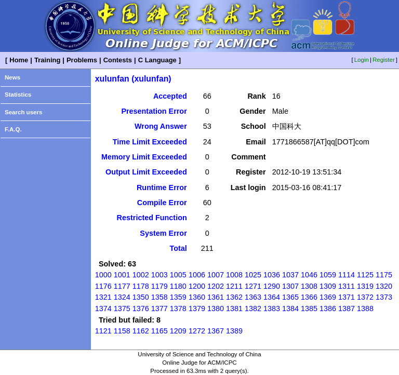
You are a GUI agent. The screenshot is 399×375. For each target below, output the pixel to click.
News (12, 77)
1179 (159, 286)
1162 (140, 331)
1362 (234, 297)
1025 (253, 275)
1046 (309, 275)
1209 (178, 331)
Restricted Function (152, 217)
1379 (197, 308)
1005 (178, 275)
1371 (346, 297)
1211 (234, 286)
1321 (103, 297)
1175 (384, 275)
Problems (81, 60)
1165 (159, 331)
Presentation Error (154, 111)
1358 (159, 297)
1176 (103, 286)
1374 (103, 308)
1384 (290, 308)
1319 (365, 286)
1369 (328, 297)
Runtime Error (162, 187)
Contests (117, 60)
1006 (197, 275)
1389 (234, 331)
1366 (309, 297)
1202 (215, 286)
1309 (328, 286)
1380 (215, 308)
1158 (122, 331)
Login (361, 60)
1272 (197, 331)
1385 (309, 308)
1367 (215, 331)
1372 (365, 297)
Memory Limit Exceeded (144, 157)
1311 (346, 286)
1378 (178, 308)
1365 (290, 297)
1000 (103, 275)
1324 (122, 297)
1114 (346, 275)
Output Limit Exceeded (146, 172)
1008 (234, 275)
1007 (215, 275)
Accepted (170, 96)
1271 (253, 286)
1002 (140, 275)
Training (47, 60)
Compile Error (162, 202)
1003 (159, 275)
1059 (328, 275)
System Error (163, 233)
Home (18, 60)
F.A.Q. (13, 129)
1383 (271, 308)
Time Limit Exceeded (150, 142)
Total (178, 248)
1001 (122, 275)
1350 (140, 297)
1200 (197, 286)
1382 (253, 308)
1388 (365, 308)
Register (384, 60)
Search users (23, 112)
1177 (122, 286)
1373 (384, 297)
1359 (178, 297)
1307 (290, 286)
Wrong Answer (161, 126)
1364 (271, 297)
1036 (271, 275)
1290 (271, 286)
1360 (197, 297)
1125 (365, 275)
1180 (178, 286)
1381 (234, 308)
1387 (346, 308)
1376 (140, 308)
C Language (157, 60)
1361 (215, 297)
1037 (290, 275)
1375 (122, 308)
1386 (328, 308)
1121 (103, 331)
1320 (384, 286)
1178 (140, 286)
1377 (159, 308)
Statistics (18, 94)
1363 (253, 297)
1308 (309, 286)
